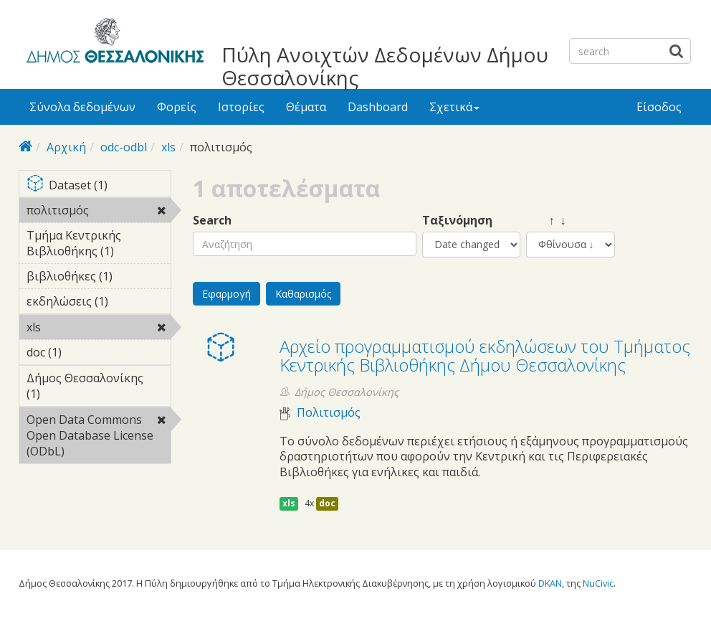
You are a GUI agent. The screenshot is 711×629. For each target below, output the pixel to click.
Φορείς (176, 107)
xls (168, 147)
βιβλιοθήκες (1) (99, 278)
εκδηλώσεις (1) (99, 303)
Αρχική (66, 147)
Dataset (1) (99, 186)
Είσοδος (659, 107)
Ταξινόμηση (457, 220)
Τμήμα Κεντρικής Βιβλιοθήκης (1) (99, 245)
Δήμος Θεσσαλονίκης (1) (99, 388)
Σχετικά (454, 107)
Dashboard (378, 107)
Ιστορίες (241, 107)
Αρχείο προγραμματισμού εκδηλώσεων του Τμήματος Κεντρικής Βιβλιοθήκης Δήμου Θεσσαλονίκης (485, 355)
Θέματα (306, 107)
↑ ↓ (546, 220)
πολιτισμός (99, 212)
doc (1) (84, 352)
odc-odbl (123, 147)
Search (212, 220)
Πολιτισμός (329, 412)
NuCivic (598, 583)
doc (327, 503)
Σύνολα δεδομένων (82, 107)
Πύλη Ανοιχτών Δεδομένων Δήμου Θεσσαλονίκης (384, 66)
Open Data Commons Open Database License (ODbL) (99, 437)
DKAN (550, 583)
